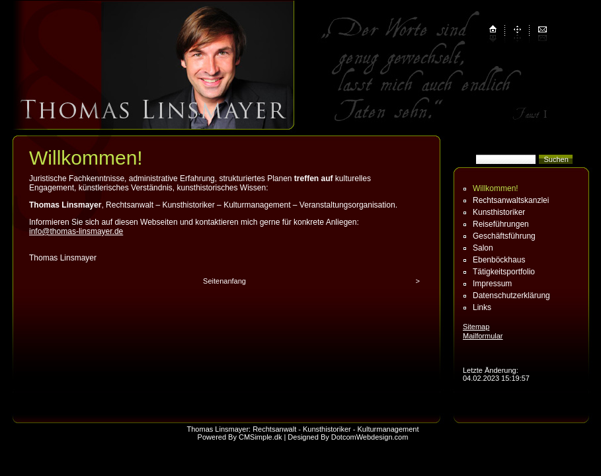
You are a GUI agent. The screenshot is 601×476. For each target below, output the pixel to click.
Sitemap (476, 327)
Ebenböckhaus (499, 259)
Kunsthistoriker (499, 212)
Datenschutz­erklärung (511, 295)
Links (482, 307)
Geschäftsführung (504, 236)
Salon (483, 248)
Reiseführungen (501, 224)
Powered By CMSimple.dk (240, 437)
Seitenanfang (224, 281)
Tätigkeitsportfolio (504, 271)
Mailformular (483, 336)
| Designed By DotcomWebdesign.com (346, 437)
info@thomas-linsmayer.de (76, 231)
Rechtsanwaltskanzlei (511, 200)
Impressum (492, 283)
